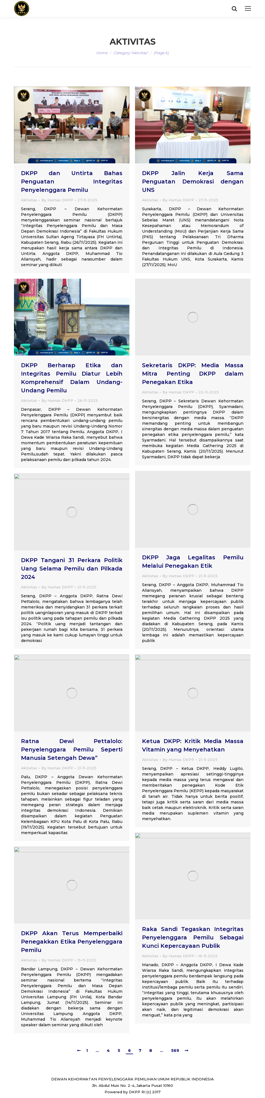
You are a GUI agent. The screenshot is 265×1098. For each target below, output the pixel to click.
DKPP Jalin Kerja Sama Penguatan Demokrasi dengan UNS (192, 181)
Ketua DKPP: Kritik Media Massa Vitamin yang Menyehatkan (192, 745)
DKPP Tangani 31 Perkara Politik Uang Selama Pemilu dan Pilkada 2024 (71, 568)
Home (102, 53)
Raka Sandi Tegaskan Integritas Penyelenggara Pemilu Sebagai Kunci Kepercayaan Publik (192, 937)
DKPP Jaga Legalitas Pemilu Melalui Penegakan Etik (192, 561)
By (57, 200)
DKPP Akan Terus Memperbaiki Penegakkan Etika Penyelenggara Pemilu (71, 941)
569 (175, 1050)
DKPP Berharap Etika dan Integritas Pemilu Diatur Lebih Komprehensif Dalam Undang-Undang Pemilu (71, 378)
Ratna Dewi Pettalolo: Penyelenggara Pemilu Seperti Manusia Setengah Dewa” (71, 749)
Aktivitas (29, 200)
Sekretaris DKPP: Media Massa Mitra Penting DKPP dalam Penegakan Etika (192, 373)
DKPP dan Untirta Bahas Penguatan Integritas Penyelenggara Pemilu (71, 181)
